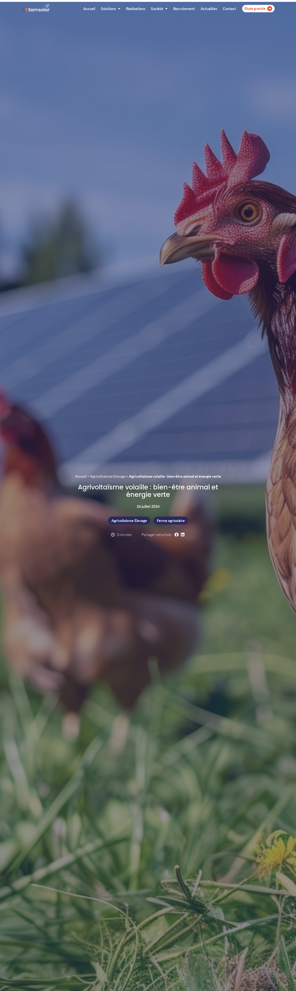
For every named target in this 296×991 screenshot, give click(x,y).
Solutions (110, 8)
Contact (229, 7)
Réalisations (135, 7)
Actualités (209, 7)
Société (159, 8)
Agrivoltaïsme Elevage (108, 476)
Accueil (89, 7)
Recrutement (184, 7)
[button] (176, 535)
